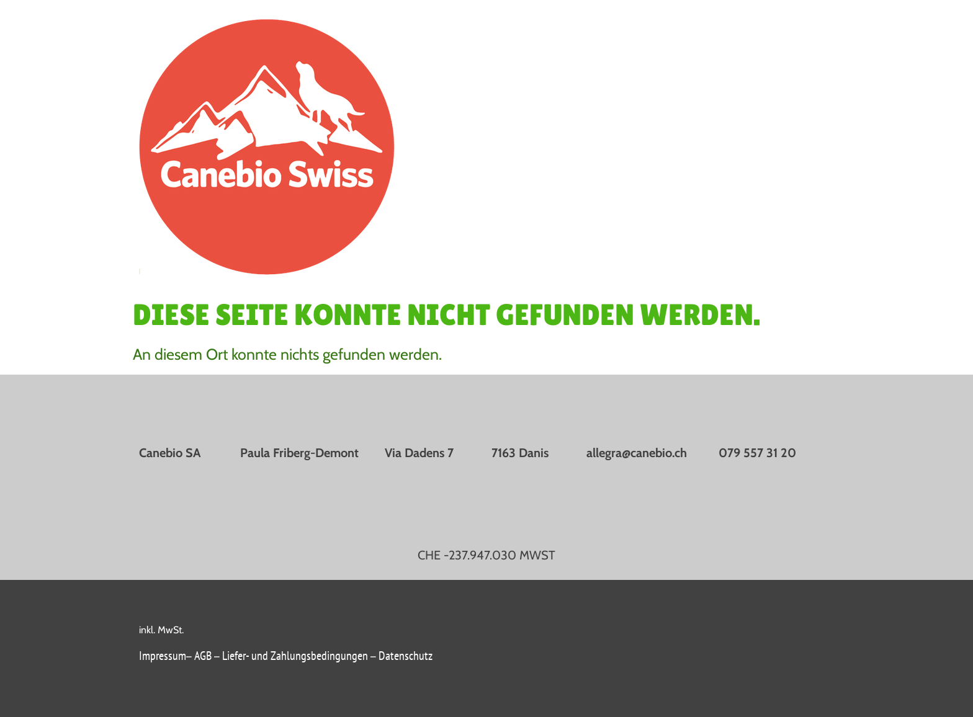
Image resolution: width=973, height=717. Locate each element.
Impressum (162, 656)
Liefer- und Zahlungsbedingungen (295, 656)
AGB (204, 656)
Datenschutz (406, 656)
